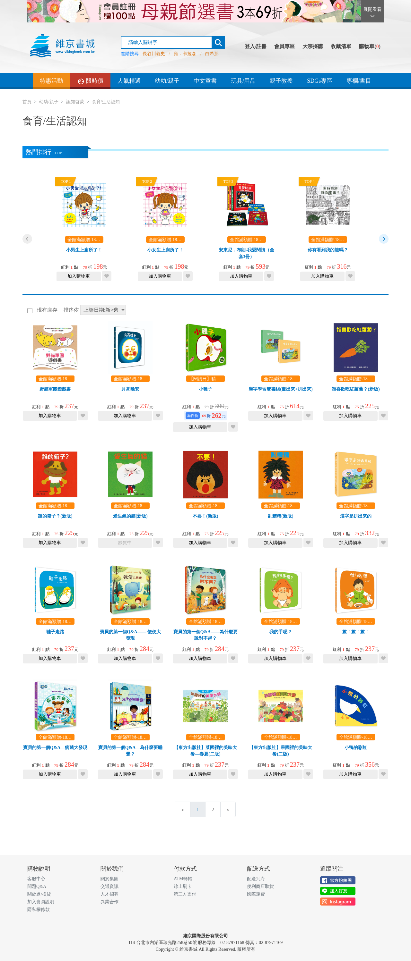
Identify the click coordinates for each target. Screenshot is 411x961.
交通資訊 (109, 886)
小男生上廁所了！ (84, 250)
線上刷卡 (183, 886)
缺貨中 (125, 542)
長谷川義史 (154, 53)
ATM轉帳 (183, 878)
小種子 (205, 389)
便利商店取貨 (260, 886)
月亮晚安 (130, 389)
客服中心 (36, 878)
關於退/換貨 (39, 894)
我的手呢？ (280, 631)
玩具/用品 (243, 81)
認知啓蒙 (75, 101)
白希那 (212, 53)
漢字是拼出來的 (356, 516)
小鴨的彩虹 (356, 747)
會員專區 (284, 46)
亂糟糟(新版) (280, 516)
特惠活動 (51, 81)
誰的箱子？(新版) (55, 516)
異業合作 (109, 901)
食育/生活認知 (106, 101)
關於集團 (109, 878)
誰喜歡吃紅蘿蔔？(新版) (356, 389)
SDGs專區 (319, 81)
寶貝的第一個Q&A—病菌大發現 (55, 747)
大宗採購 (312, 46)
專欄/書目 (358, 81)
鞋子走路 (55, 631)
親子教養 (281, 81)
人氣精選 (129, 81)
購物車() (369, 46)
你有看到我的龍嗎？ (328, 250)
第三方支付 (185, 894)
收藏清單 (341, 46)
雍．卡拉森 (185, 53)
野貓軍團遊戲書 (55, 389)
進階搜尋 (130, 53)
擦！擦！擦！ (355, 631)
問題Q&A (36, 886)
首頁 (26, 101)
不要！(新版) (205, 516)
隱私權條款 (38, 909)
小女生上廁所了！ (165, 250)
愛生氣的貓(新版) (130, 516)
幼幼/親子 (167, 81)
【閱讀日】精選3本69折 (212, 378)
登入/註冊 (256, 46)
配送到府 (256, 878)
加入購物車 (78, 276)
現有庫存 (46, 310)
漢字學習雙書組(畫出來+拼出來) (280, 389)
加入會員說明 (40, 901)
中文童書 (205, 81)
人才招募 (109, 894)
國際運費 (256, 894)
